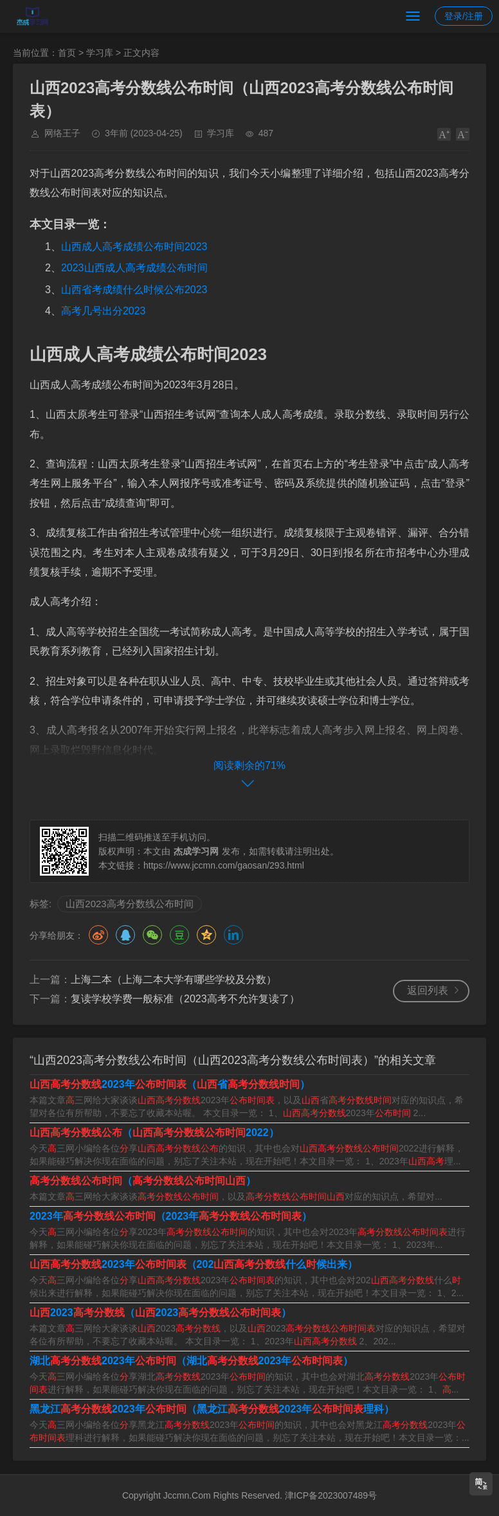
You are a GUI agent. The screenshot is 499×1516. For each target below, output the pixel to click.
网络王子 (62, 133)
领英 (233, 934)
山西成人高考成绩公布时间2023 (134, 246)
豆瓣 (179, 934)
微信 (152, 934)
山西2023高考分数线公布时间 (129, 903)
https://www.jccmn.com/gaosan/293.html (223, 865)
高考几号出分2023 (103, 310)
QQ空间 (206, 934)
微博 (98, 934)
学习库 (99, 53)
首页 (67, 53)
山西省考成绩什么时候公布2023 (134, 289)
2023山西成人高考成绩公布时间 (134, 267)
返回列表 (427, 990)
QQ (125, 934)
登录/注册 (463, 16)
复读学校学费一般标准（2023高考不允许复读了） (185, 998)
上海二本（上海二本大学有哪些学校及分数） (174, 979)
